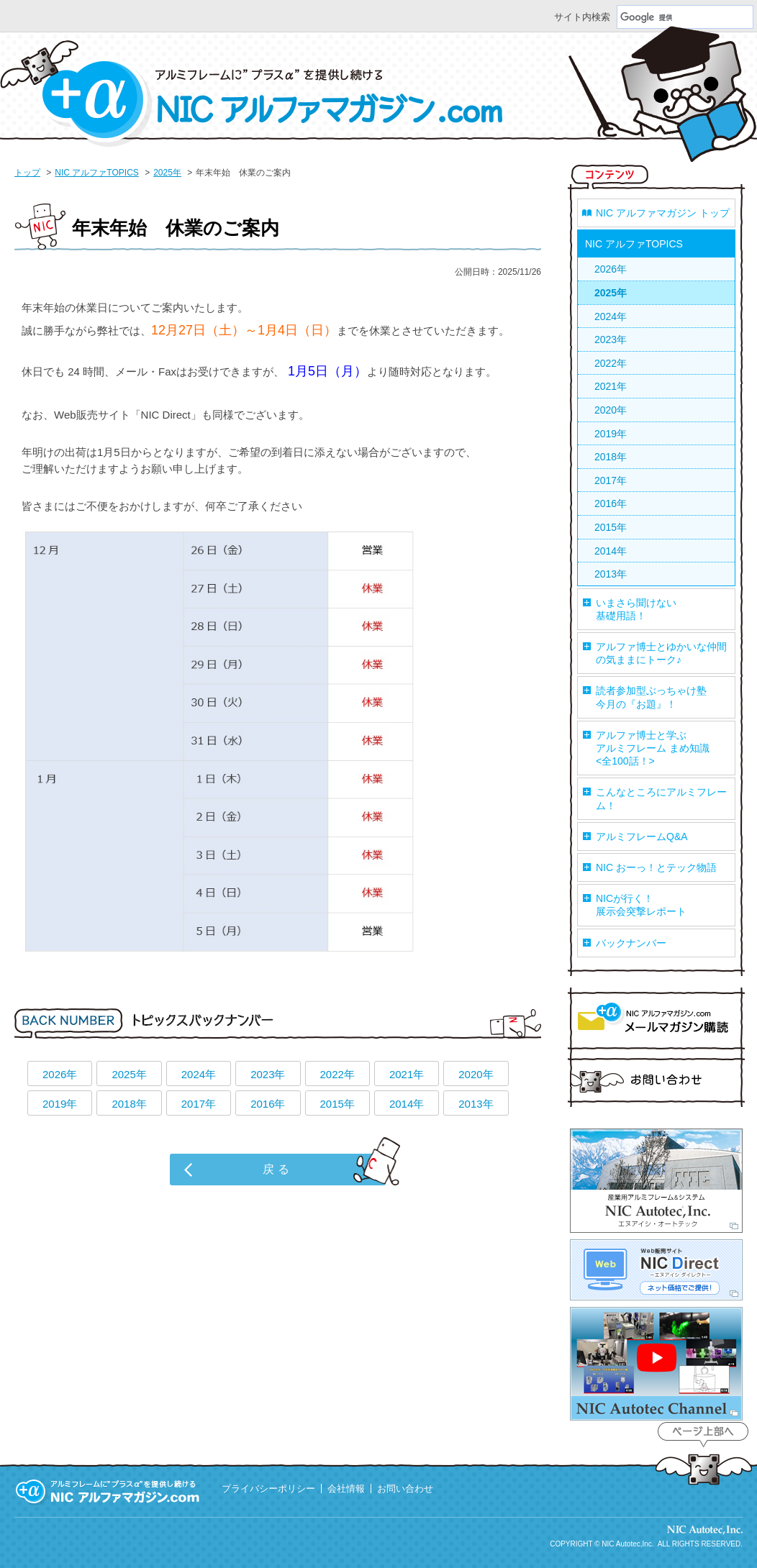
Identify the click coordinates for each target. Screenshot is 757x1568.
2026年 (59, 1074)
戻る (278, 1169)
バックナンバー (631, 943)
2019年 (59, 1104)
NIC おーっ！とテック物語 (656, 867)
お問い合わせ (656, 1080)
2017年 (198, 1104)
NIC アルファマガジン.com (252, 93)
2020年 (475, 1074)
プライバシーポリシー (268, 1488)
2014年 (406, 1104)
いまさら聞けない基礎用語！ (636, 609)
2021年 (406, 1074)
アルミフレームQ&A (642, 836)
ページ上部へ (703, 1454)
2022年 (337, 1074)
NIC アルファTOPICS (96, 173)
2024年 (198, 1074)
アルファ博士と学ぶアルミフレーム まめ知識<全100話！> (653, 748)
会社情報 (346, 1488)
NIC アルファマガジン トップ (663, 213)
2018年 (129, 1104)
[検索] (685, 17)
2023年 (267, 1074)
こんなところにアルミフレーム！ (661, 798)
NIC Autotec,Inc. (627, 1544)
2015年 (337, 1104)
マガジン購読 (656, 1021)
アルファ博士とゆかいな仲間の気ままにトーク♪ (661, 653)
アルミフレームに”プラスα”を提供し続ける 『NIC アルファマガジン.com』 (107, 1491)
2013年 (475, 1104)
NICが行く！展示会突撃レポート (641, 905)
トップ (27, 173)
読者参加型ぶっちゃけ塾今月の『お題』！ (651, 697)
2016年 (267, 1104)
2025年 (167, 173)
